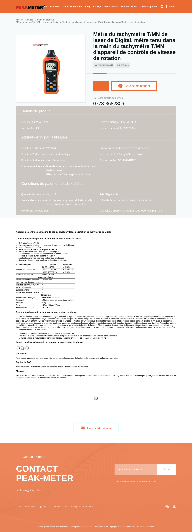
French (172, 6)
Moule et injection (72, 6)
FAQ (87, 6)
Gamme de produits (44, 20)
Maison (19, 20)
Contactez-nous (128, 6)
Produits (54, 6)
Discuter (101, 86)
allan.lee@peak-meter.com (79, 506)
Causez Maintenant (99, 428)
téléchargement (148, 6)
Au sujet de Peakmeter (105, 6)
